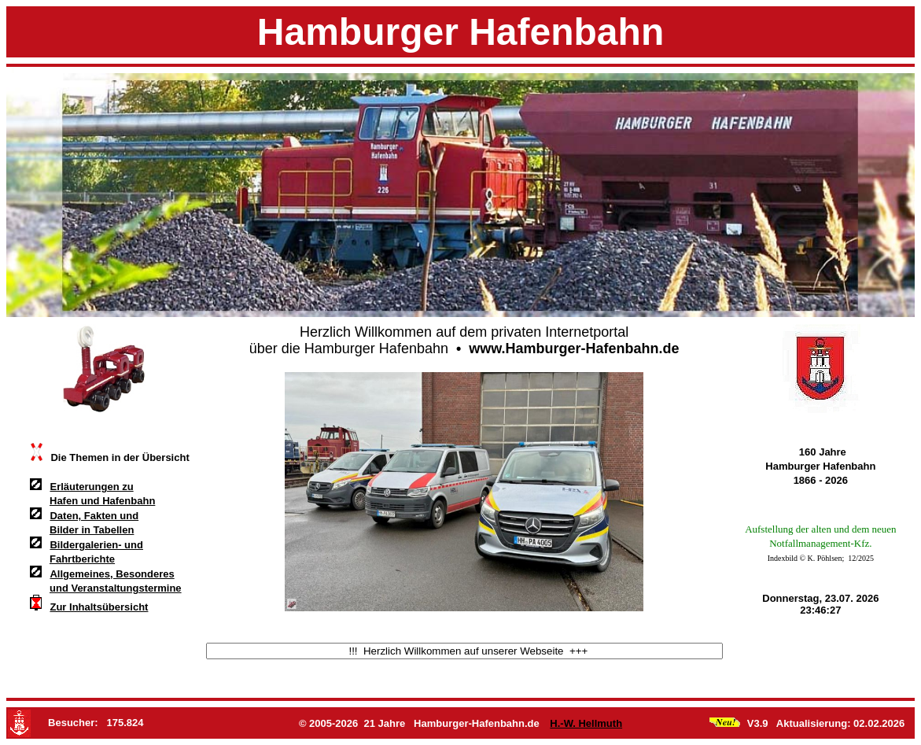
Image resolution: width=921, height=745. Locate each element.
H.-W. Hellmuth (582, 723)
